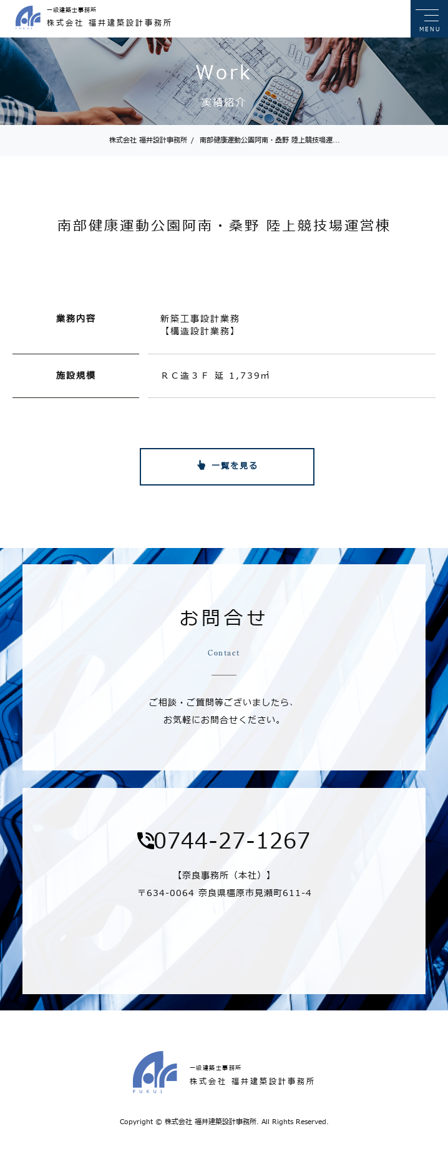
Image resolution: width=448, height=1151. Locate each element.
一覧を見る (235, 466)
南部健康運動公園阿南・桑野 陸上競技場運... (265, 140)
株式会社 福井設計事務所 (148, 140)
